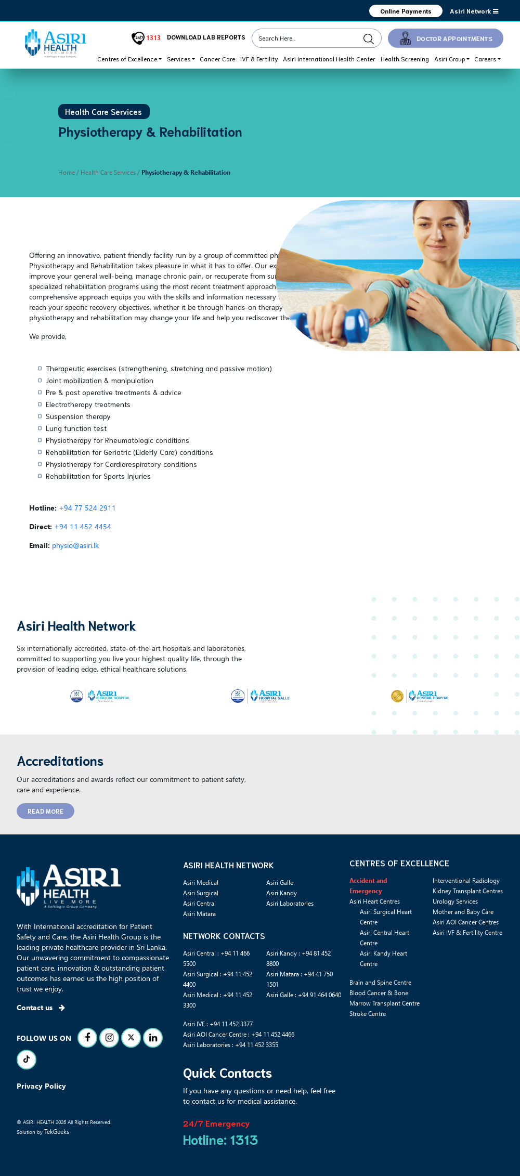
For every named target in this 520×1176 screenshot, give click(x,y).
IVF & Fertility (259, 58)
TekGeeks (56, 1131)
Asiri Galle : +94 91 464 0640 (303, 994)
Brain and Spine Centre (380, 1032)
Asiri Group (449, 58)
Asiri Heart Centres (374, 951)
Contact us (41, 1007)
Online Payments (405, 11)
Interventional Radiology (466, 930)
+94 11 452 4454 (82, 526)
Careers (485, 58)
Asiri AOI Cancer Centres (466, 972)
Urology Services (455, 951)
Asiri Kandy (281, 892)
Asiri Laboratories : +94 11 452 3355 (230, 1044)
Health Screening (405, 58)
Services (178, 58)
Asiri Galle (279, 882)
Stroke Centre (367, 1063)
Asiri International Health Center (329, 58)
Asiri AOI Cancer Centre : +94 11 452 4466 (238, 1034)
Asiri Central (199, 903)
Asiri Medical (200, 882)
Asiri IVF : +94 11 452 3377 (218, 1024)
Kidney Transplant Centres (468, 940)
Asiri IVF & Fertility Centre (467, 982)
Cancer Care (217, 58)
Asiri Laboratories (290, 903)
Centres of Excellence (127, 58)
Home (66, 172)
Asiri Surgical (200, 892)
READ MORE (45, 811)
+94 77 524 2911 (87, 508)
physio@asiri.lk (75, 545)
